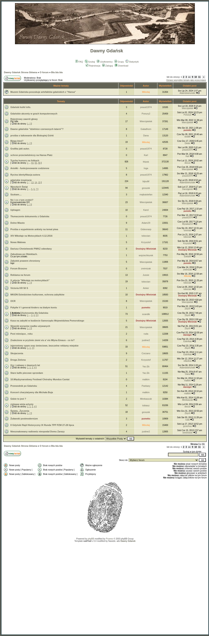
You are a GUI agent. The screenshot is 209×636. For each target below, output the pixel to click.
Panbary (146, 386)
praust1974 (146, 107)
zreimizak (146, 268)
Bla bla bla (57, 72)
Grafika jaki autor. (20, 148)
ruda (146, 333)
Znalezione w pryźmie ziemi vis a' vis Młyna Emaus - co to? (42, 340)
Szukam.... (16, 194)
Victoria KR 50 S (19, 288)
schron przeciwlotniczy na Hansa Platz (31, 155)
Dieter (187, 143)
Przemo (109, 539)
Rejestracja (93, 65)
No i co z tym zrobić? (21, 200)
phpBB (91, 539)
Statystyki (132, 61)
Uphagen (15, 210)
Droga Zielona (18, 360)
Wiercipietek (187, 108)
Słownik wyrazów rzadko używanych (30, 326)
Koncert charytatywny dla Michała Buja (31, 392)
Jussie (146, 275)
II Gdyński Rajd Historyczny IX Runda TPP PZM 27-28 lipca (42, 425)
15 (39, 182)
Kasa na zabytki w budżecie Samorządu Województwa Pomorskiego (47, 320)
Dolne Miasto (17, 223)
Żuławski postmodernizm (24, 418)
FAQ (79, 61)
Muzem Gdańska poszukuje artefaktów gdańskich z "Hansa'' (43, 92)
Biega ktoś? (16, 141)
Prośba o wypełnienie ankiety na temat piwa (34, 229)
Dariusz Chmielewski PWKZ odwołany (31, 248)
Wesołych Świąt (19, 187)
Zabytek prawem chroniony (25, 261)
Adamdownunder (187, 93)
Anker (146, 288)
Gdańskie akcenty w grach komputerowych (33, 113)
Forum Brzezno (18, 268)
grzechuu (187, 426)
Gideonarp (146, 229)
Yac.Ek (145, 366)
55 (36, 163)
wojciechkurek (146, 255)
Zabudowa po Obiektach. (23, 254)
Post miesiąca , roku (21, 333)
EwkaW (187, 256)
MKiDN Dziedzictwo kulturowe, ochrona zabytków (37, 294)
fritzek (146, 162)
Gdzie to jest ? (18, 399)
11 (199, 77)
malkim (146, 379)
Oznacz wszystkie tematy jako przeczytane (186, 80)
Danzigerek (187, 189)
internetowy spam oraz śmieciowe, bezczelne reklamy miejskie (44, 345)
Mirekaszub (146, 399)
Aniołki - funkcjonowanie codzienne (29, 168)
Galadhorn (146, 129)
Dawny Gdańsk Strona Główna (20, 72)
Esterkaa (187, 341)
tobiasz (146, 405)
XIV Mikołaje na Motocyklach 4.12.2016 (31, 236)
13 (32, 182)
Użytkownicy (105, 61)
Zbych (187, 308)
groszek (146, 188)
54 (32, 163)
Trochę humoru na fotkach (24, 160)
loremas (187, 230)
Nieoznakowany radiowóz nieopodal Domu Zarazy (37, 431)
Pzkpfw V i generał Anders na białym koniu (33, 307)
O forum (44, 72)
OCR (12, 301)
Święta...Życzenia (19, 411)
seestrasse (187, 433)
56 (39, 163)
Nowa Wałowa (18, 242)
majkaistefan (145, 194)
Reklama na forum (20, 275)
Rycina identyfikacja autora (25, 174)
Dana (146, 135)
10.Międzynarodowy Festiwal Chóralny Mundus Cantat (40, 379)
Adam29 (146, 223)
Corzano (146, 353)
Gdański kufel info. (20, 107)
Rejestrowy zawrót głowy (24, 119)
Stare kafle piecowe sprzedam (26, 373)
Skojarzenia (16, 353)
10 (195, 77)
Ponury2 (146, 113)
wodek (187, 136)
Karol (146, 210)
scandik (146, 314)
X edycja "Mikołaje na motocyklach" (30, 280)
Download (121, 65)
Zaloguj (107, 65)
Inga (146, 168)
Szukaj (90, 61)
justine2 (146, 340)
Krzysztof (146, 242)
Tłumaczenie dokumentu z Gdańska (29, 216)
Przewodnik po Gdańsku (23, 386)
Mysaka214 (187, 224)
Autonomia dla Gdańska (35, 313)
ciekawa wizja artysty (22, 404)
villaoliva (188, 361)
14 (36, 182)
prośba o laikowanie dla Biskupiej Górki (32, 135)
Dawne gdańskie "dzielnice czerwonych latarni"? (36, 129)
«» (189, 77)
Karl (146, 155)
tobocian (146, 236)
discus (187, 163)
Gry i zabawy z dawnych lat (25, 365)
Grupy (119, 61)
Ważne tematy (61, 85)
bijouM (146, 181)
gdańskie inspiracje (21, 180)
